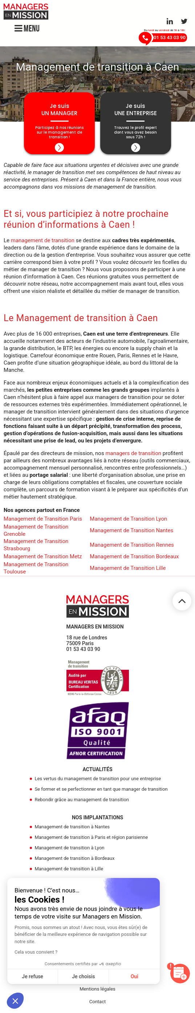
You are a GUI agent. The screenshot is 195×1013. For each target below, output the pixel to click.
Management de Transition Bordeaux (134, 558)
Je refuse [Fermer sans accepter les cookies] (32, 976)
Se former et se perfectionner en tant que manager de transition (100, 790)
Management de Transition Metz (43, 558)
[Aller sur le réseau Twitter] (184, 21)
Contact (97, 1003)
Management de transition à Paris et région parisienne (91, 838)
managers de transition (133, 454)
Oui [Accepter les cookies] (134, 976)
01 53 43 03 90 (83, 650)
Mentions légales (97, 990)
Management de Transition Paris (43, 520)
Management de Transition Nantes (131, 532)
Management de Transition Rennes (132, 546)
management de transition (42, 242)
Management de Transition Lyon (128, 520)
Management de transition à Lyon (69, 849)
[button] (15, 1000)
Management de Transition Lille (128, 569)
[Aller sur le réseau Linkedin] (170, 21)
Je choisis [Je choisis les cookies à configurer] (83, 976)
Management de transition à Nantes (72, 828)
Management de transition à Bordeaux (74, 859)
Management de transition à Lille (68, 870)
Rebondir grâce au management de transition (81, 801)
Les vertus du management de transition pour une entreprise (97, 780)
